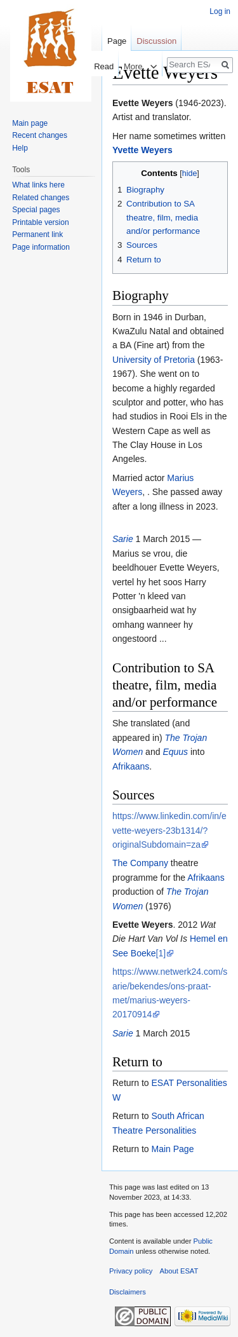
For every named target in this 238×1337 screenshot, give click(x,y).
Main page (30, 123)
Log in (219, 11)
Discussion (156, 41)
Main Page (172, 1149)
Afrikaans (130, 766)
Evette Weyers (142, 103)
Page (116, 41)
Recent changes (39, 135)
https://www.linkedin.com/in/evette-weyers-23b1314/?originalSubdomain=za (169, 830)
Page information (41, 247)
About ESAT (179, 1271)
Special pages (36, 209)
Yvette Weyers (142, 150)
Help (20, 148)
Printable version (40, 222)
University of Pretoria (153, 360)
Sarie (122, 539)
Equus (175, 752)
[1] (161, 953)
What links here (38, 184)
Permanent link (37, 234)
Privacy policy (130, 1271)
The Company (140, 863)
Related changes (40, 197)
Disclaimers (127, 1292)
